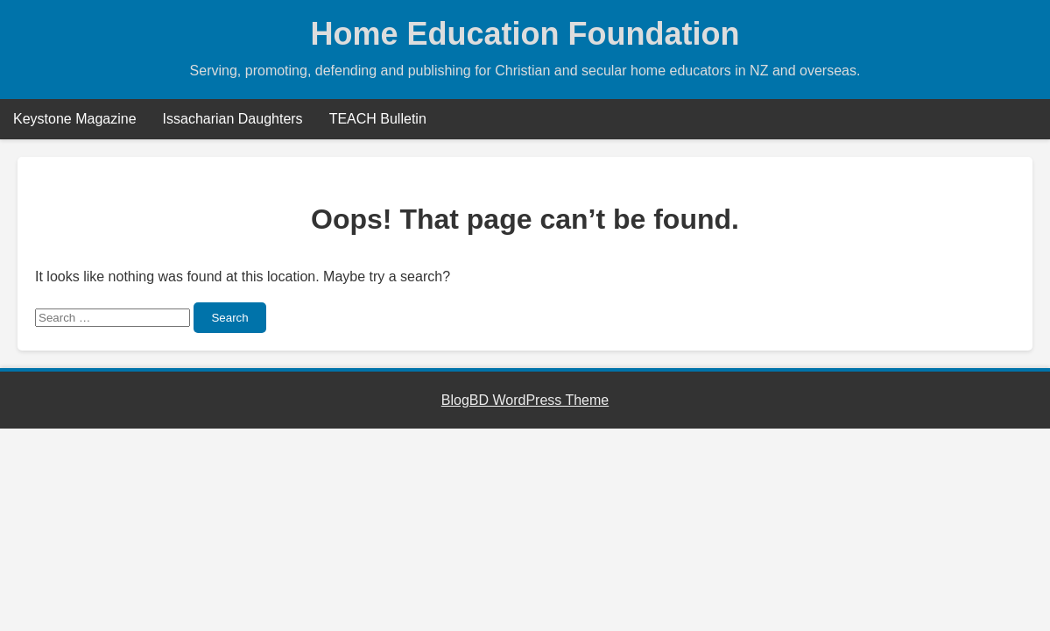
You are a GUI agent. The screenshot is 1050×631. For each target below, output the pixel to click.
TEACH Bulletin (377, 118)
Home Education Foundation (525, 34)
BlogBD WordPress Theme (525, 400)
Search (229, 317)
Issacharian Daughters (233, 118)
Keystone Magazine (75, 118)
